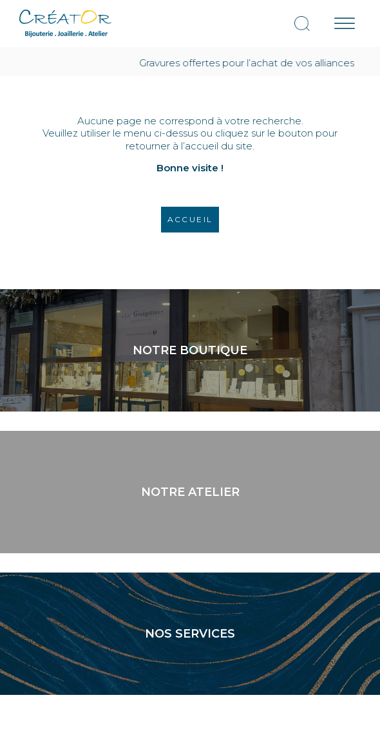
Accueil (190, 219)
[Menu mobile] (344, 23)
